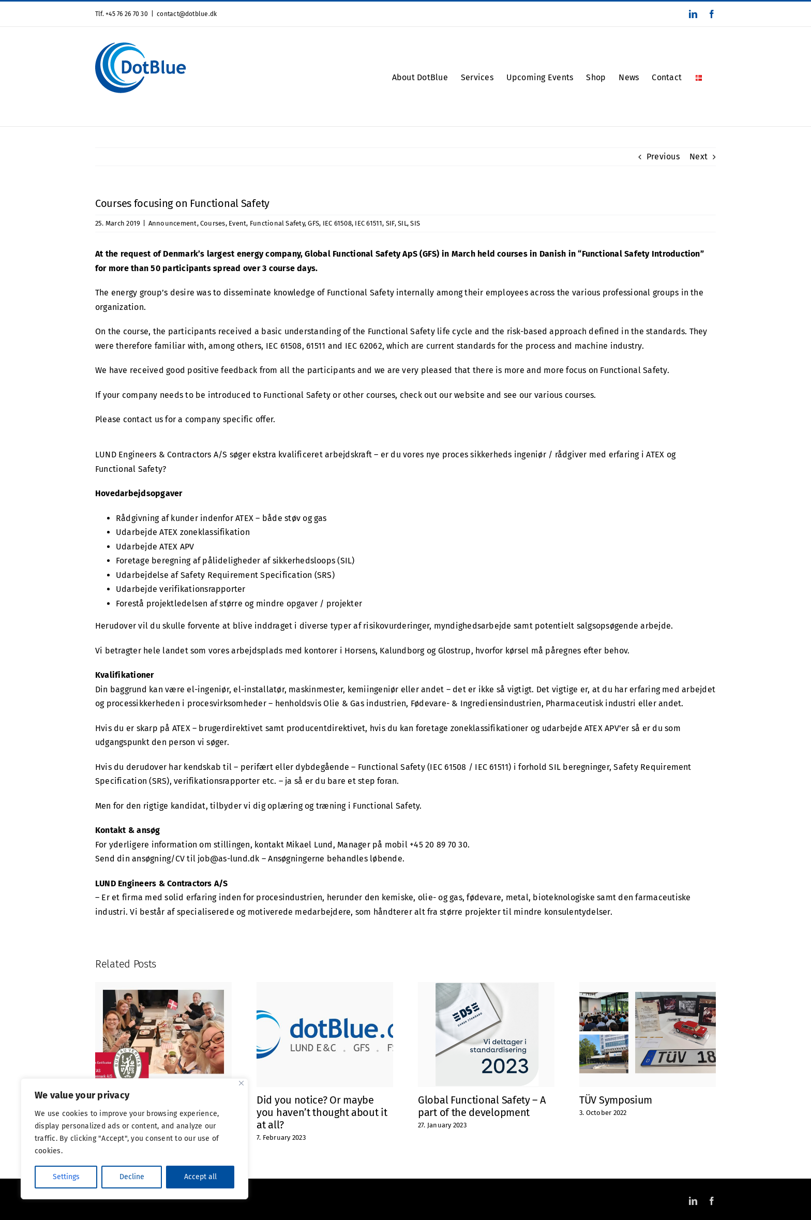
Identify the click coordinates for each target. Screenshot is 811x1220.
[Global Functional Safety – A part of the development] (486, 987)
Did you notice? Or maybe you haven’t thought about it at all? (322, 1112)
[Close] (241, 1083)
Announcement (172, 223)
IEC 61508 (337, 223)
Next (698, 156)
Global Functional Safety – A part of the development (482, 1106)
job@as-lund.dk (228, 859)
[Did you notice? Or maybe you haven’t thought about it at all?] (325, 987)
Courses (213, 223)
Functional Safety (277, 223)
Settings (66, 1176)
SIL (402, 223)
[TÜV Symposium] (647, 987)
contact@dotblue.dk (187, 14)
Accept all (200, 1176)
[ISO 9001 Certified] (163, 987)
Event (237, 223)
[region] (134, 1138)
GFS (313, 223)
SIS (415, 223)
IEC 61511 (368, 223)
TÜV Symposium (615, 1100)
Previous (663, 156)
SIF (390, 223)
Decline (131, 1176)
